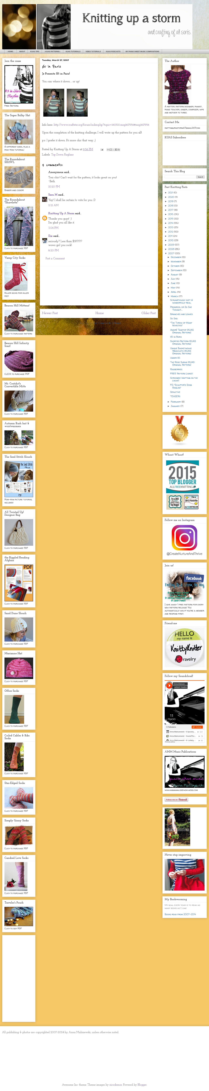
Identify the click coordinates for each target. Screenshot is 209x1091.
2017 (171, 209)
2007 (171, 253)
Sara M (52, 194)
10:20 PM (54, 186)
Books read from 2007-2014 (180, 914)
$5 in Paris (176, 336)
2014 (171, 223)
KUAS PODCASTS (113, 52)
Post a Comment (55, 258)
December (176, 257)
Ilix (50, 236)
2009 (171, 244)
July (173, 278)
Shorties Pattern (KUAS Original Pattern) (183, 342)
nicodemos (116, 1084)
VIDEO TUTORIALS (93, 52)
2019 (171, 201)
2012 (171, 231)
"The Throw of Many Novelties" (181, 324)
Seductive (175, 391)
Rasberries (176, 369)
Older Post (148, 313)
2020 (171, 196)
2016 (171, 214)
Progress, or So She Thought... (181, 308)
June (173, 283)
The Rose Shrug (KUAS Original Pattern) (182, 363)
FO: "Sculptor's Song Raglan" (181, 386)
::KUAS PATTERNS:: (52, 52)
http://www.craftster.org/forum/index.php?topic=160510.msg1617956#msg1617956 (101, 125)
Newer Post (50, 313)
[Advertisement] (99, 285)
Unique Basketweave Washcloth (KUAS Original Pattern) (181, 351)
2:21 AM (53, 205)
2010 (171, 240)
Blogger (142, 1084)
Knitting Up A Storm (61, 213)
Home (99, 313)
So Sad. (174, 318)
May (173, 287)
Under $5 (175, 357)
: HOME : (10, 52)
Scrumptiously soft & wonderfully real (181, 301)
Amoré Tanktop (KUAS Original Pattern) (182, 331)
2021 (171, 192)
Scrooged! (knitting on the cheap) (184, 379)
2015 (171, 218)
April (174, 291)
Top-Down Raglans (62, 154)
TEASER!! (175, 396)
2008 (171, 249)
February (176, 401)
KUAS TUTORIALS (73, 52)
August (175, 274)
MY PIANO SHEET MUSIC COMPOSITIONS (142, 52)
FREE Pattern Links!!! (181, 373)
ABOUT (22, 52)
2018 (171, 205)
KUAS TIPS (34, 52)
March (175, 296)
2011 (170, 235)
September (177, 270)
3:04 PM (53, 228)
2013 (171, 227)
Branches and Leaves (181, 314)
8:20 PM (53, 250)
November (176, 261)
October (175, 265)
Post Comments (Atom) (107, 323)
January (175, 406)
